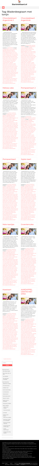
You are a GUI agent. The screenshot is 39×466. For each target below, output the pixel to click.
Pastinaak (5, 66)
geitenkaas (10, 56)
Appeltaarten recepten (7, 383)
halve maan (8, 57)
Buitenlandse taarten (6, 396)
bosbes (4, 53)
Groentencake (27, 224)
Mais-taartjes (8, 224)
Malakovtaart (5, 63)
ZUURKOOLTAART (11, 83)
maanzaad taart (6, 62)
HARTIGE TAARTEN (11, 113)
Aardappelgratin (6, 49)
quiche (4, 68)
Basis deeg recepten (6, 371)
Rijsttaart (8, 71)
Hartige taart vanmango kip (12, 125)
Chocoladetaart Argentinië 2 (10, 19)
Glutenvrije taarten (6, 410)
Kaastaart (7, 290)
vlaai (3, 80)
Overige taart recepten (7, 403)
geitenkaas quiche (11, 122)
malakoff (11, 62)
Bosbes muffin (9, 53)
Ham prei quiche (14, 57)
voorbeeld (7, 80)
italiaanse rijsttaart (9, 126)
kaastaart (8, 61)
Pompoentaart (9, 159)
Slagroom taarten (6, 398)
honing (10, 60)
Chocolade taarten (6, 385)
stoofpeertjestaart (8, 77)
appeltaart (9, 50)
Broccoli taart (15, 53)
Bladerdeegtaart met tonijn (11, 52)
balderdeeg (5, 51)
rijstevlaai (4, 71)
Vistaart (14, 79)
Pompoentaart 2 (28, 88)
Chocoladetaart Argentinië (28, 19)
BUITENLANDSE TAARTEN (26, 117)
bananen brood (28, 50)
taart (10, 79)
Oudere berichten (7, 358)
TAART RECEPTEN (5, 382)
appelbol (15, 49)
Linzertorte (13, 61)
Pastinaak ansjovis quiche (12, 66)
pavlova (4, 67)
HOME (3, 463)
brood (4, 55)
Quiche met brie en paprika (11, 68)
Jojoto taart (26, 159)
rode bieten (8, 72)
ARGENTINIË (10, 47)
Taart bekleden (5, 376)
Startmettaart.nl (19, 4)
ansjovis (11, 49)
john (10, 23)
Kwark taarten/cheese (7, 389)
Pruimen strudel (13, 67)
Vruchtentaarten (6, 391)
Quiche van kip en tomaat (8, 69)
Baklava (13, 50)
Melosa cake (8, 88)
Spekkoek (8, 75)
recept (15, 69)
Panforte (14, 64)
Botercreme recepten (7, 417)
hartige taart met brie (7, 58)
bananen (9, 51)
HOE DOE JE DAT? (5, 369)
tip (12, 79)
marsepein (10, 63)
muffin (14, 63)
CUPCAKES (5, 412)
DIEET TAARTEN (6, 405)
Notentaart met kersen (7, 64)
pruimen (8, 67)
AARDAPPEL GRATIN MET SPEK (26, 292)
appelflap (4, 50)
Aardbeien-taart (5, 387)
